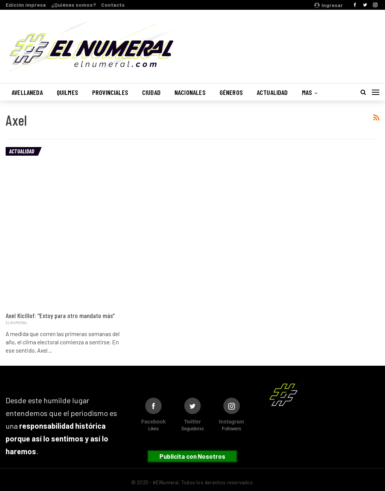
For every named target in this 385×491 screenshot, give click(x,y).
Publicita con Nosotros (192, 456)
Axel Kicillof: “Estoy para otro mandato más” (60, 315)
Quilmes (67, 92)
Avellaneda (27, 92)
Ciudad (151, 92)
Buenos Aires (283, 42)
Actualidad (272, 92)
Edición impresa (26, 5)
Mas (307, 92)
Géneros (231, 92)
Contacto (113, 5)
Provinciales (110, 92)
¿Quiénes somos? (73, 5)
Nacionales (190, 92)
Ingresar (328, 5)
